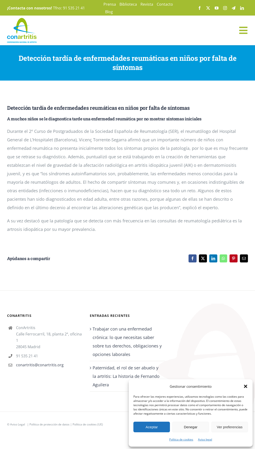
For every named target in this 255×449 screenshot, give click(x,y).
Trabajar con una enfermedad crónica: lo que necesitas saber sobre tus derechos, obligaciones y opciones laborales (127, 341)
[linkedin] (242, 8)
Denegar (190, 427)
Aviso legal (205, 439)
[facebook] (200, 8)
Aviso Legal (17, 424)
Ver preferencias (230, 427)
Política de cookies (181, 439)
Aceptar (152, 427)
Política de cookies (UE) (88, 424)
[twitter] (208, 8)
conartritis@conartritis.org (40, 364)
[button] (245, 386)
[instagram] (225, 8)
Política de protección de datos (49, 424)
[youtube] (216, 8)
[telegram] (233, 8)
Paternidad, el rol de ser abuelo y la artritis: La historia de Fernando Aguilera (126, 376)
